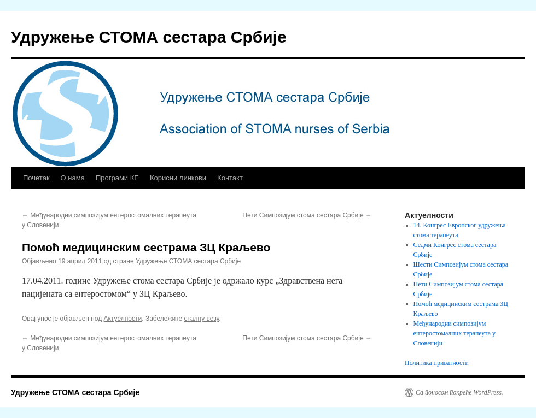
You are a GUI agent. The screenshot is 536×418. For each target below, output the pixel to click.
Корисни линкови (178, 178)
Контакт (230, 178)
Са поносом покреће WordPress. (459, 392)
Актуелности (123, 318)
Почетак (36, 178)
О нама (73, 178)
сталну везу (201, 318)
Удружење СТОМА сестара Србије (149, 37)
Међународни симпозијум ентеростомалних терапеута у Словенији (454, 333)
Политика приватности (437, 363)
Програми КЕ (117, 178)
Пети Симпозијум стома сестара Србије (307, 215)
